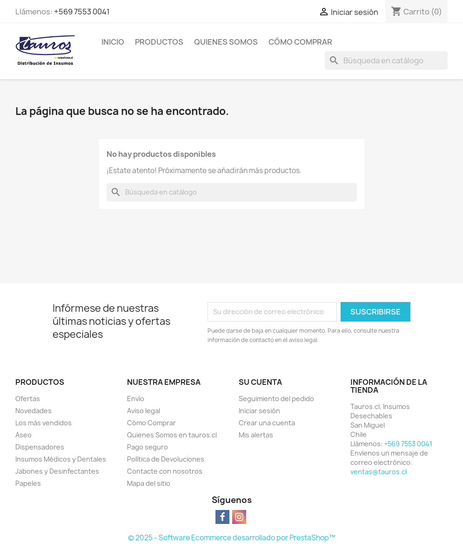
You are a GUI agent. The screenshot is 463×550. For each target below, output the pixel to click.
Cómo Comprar (300, 42)
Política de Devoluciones (165, 459)
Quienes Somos (226, 42)
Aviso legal (143, 410)
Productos (159, 42)
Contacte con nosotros (164, 471)
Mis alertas (256, 434)
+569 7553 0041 (82, 12)
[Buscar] (386, 60)
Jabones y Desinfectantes (57, 471)
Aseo (23, 434)
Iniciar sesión (259, 410)
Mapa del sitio (148, 483)
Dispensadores (39, 447)
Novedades (33, 410)
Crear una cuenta (267, 422)
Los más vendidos (43, 422)
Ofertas (27, 398)
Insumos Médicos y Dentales (60, 459)
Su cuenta (260, 382)
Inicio (112, 42)
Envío (135, 398)
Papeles (28, 483)
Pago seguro (147, 447)
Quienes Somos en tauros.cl (172, 434)
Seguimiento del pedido (276, 398)
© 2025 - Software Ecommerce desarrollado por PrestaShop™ (232, 538)
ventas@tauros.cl (378, 471)
